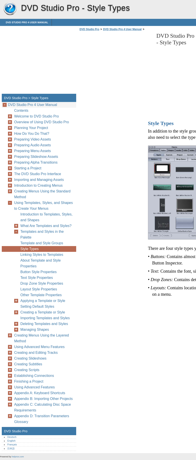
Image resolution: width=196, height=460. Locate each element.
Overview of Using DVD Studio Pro (41, 122)
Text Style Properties (36, 278)
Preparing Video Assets (32, 139)
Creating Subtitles (28, 364)
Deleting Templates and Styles (44, 324)
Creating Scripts (26, 370)
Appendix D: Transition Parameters (41, 416)
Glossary (21, 422)
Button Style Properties (38, 272)
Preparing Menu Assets (32, 151)
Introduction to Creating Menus (38, 185)
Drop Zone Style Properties (41, 283)
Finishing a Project (28, 381)
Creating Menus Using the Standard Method (42, 194)
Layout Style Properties (38, 289)
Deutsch (11, 437)
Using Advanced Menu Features (39, 347)
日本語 (11, 448)
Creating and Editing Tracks (36, 352)
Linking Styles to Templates (41, 254)
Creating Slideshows (30, 358)
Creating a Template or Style (42, 312)
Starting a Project (27, 168)
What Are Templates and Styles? (46, 226)
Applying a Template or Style (42, 301)
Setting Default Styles (37, 306)
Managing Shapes (34, 329)
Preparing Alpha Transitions (36, 162)
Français (12, 444)
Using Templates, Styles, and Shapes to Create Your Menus (43, 205)
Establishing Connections (34, 376)
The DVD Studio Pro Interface (37, 174)
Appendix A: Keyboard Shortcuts (39, 393)
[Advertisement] (115, 64)
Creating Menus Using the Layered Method (41, 338)
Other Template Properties (41, 295)
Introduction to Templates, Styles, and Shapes (46, 217)
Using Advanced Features (34, 387)
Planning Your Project (31, 128)
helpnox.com (18, 456)
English (11, 440)
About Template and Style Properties (40, 263)
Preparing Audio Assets (32, 145)
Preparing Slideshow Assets (36, 157)
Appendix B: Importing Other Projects (43, 399)
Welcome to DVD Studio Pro (36, 116)
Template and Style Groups (41, 243)
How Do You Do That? (31, 133)
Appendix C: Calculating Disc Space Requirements (42, 407)
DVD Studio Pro (10, 9)
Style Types (29, 249)
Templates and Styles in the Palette (42, 234)
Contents (21, 110)
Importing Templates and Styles (45, 318)
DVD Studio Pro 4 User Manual (27, 22)
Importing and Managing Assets (39, 180)
